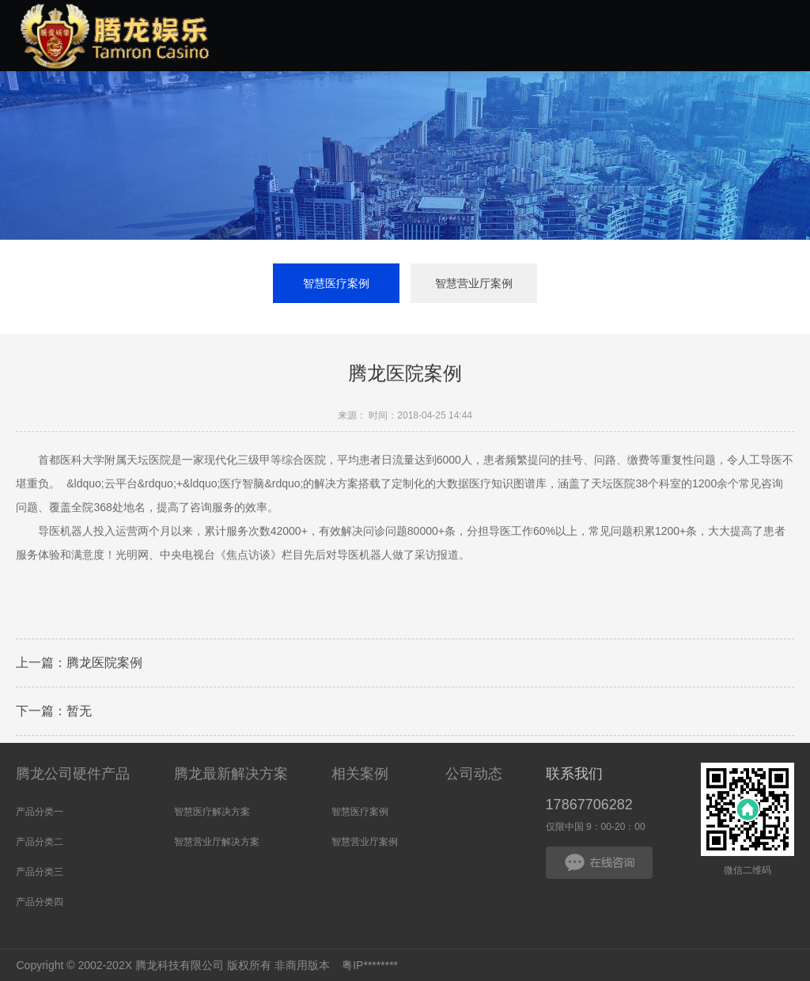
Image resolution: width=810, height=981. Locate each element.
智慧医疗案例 (336, 283)
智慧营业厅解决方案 (216, 841)
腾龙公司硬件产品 (73, 774)
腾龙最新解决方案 (231, 774)
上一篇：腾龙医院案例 (79, 664)
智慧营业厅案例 (474, 283)
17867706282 (589, 804)
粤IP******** (370, 965)
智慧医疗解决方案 (212, 811)
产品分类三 (39, 871)
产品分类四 (39, 901)
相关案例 (359, 774)
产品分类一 (39, 811)
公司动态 (473, 774)
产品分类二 (39, 841)
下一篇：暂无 (54, 712)
